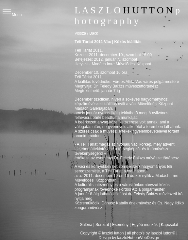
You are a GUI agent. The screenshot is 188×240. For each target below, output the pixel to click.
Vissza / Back (86, 33)
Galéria (86, 224)
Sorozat (102, 224)
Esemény (120, 224)
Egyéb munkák (145, 224)
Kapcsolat (169, 224)
